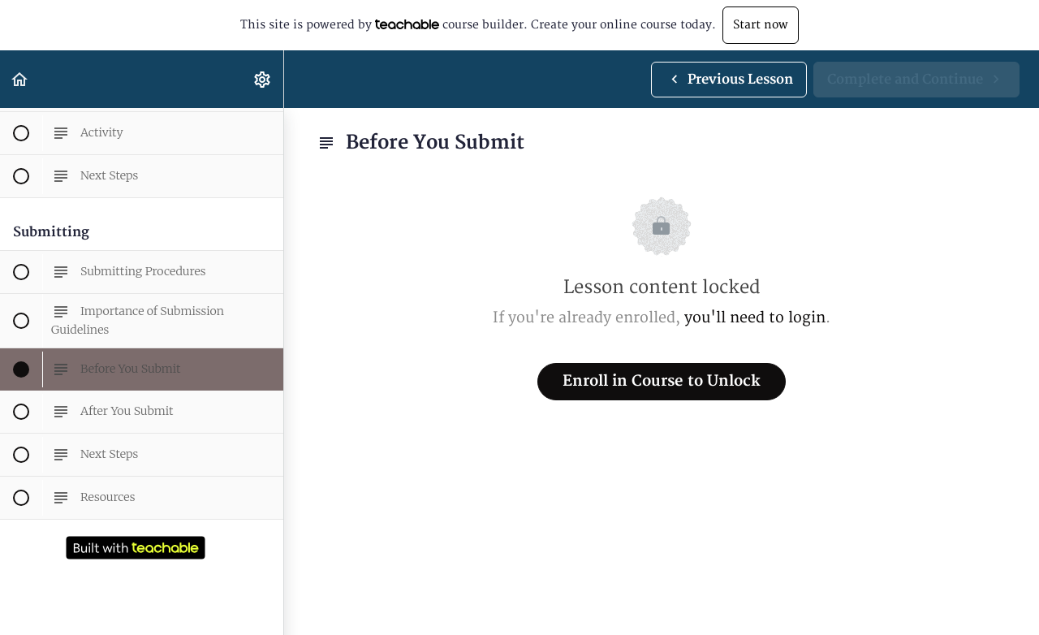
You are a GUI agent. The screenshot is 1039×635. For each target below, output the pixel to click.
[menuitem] (263, 79)
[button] (20, 79)
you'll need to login (755, 318)
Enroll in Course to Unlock (662, 381)
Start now (760, 25)
